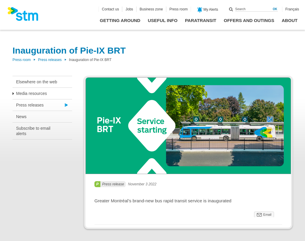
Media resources (31, 93)
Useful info (163, 20)
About (290, 20)
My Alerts (207, 9)
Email (267, 214)
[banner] (25, 16)
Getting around (120, 20)
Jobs (129, 9)
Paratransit (200, 20)
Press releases (50, 60)
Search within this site (231, 9)
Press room (178, 9)
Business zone (151, 9)
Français (292, 9)
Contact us (110, 9)
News (21, 116)
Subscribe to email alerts (33, 131)
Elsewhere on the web (36, 81)
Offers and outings (249, 20)
